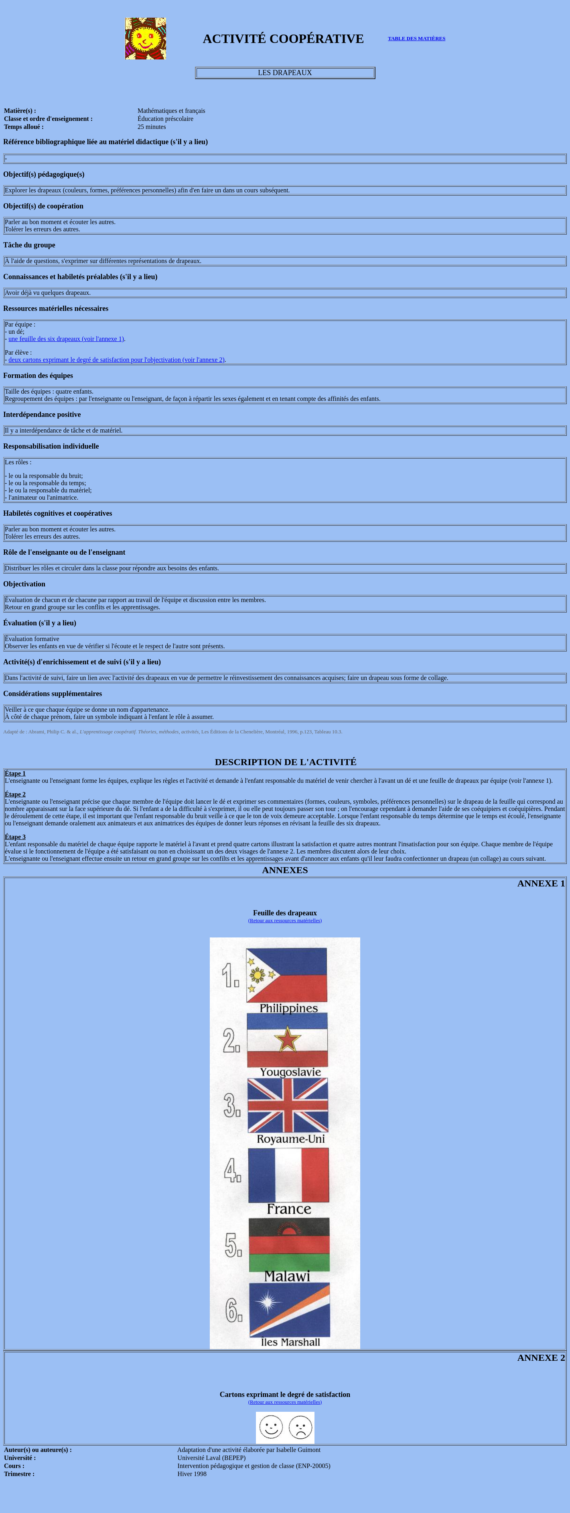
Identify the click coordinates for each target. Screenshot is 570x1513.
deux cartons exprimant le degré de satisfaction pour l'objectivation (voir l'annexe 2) (116, 359)
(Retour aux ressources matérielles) (285, 920)
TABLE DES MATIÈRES (416, 38)
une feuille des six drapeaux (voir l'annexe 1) (66, 338)
